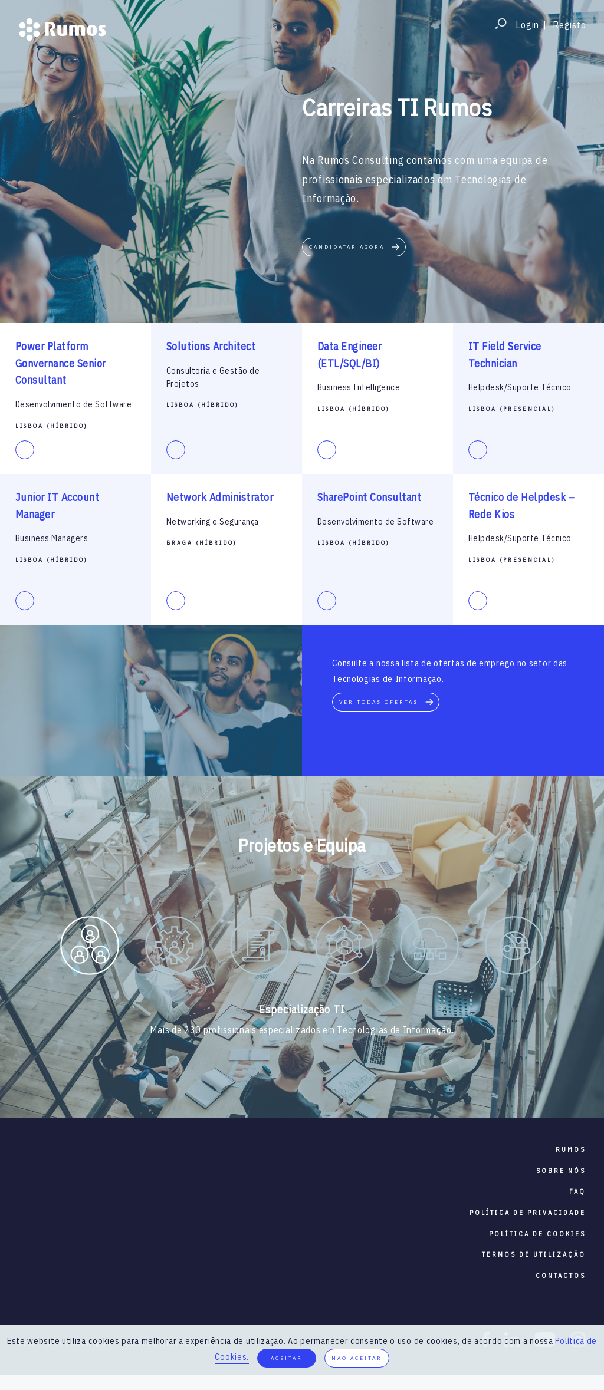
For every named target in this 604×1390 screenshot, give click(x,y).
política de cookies (537, 1234)
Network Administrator (220, 497)
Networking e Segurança (212, 521)
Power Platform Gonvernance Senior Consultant (60, 363)
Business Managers (51, 538)
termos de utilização (534, 1254)
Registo (569, 25)
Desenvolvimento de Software (73, 404)
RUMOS (571, 1149)
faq (577, 1191)
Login (527, 25)
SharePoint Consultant (369, 497)
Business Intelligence (359, 387)
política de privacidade (528, 1212)
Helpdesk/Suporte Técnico (520, 387)
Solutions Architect (211, 346)
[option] (89, 948)
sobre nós (561, 1171)
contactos (561, 1276)
